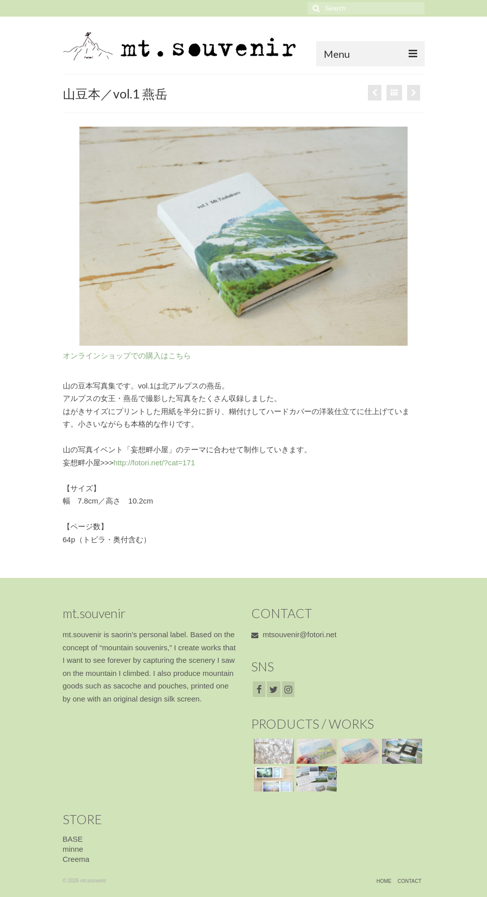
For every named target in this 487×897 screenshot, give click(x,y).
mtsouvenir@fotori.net (294, 634)
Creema (76, 859)
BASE (73, 839)
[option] (243, 236)
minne (73, 849)
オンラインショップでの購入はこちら (127, 355)
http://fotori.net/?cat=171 (154, 462)
